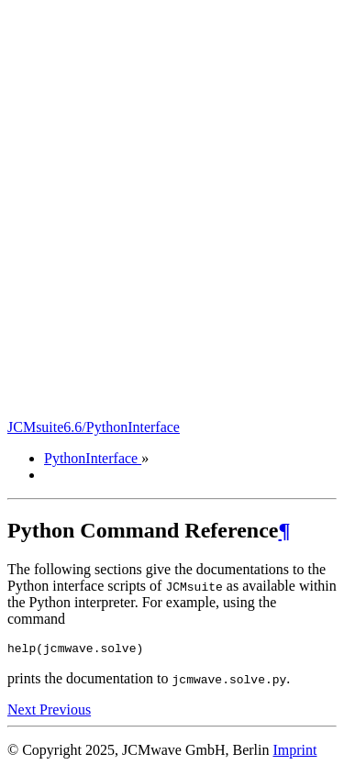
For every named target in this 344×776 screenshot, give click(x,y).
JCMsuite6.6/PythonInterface (93, 427)
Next (23, 712)
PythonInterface (92, 458)
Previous (65, 712)
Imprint (294, 752)
